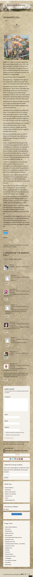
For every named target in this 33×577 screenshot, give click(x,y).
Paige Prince (13, 351)
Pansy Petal (12, 289)
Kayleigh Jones (8, 547)
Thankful (9, 247)
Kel (10, 264)
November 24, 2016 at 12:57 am (22, 353)
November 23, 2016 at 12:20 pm (22, 323)
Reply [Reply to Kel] (11, 269)
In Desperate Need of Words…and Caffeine (15, 543)
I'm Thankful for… (12, 18)
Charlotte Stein (8, 531)
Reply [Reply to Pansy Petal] (6, 299)
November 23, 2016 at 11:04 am (22, 266)
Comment (7, 397)
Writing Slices (8, 564)
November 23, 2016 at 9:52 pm (22, 306)
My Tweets (6, 509)
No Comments (16, 26)
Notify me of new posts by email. (13, 435)
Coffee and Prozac (9, 533)
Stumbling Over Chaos (10, 556)
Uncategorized (12, 245)
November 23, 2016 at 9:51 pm (22, 277)
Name (6, 415)
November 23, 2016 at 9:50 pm (22, 339)
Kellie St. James (22, 245)
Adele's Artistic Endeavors (11, 527)
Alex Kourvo (12, 322)
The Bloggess (8, 558)
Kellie (14, 224)
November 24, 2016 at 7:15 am (22, 365)
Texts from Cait (8, 496)
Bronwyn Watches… (9, 487)
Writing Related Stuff (9, 500)
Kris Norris (7, 552)
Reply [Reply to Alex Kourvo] (6, 331)
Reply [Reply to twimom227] (6, 379)
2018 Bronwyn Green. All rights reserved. (13, 574)
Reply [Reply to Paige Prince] (6, 357)
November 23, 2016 (16, 27)
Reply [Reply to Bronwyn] (7, 283)
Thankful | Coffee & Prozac (15, 259)
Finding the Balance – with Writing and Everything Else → (15, 451)
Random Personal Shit (10, 491)
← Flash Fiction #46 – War (8, 449)
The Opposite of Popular (10, 560)
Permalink (14, 247)
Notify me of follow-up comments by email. (15, 432)
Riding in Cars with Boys (10, 493)
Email (6, 421)
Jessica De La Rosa (9, 545)
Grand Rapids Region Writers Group (13, 537)
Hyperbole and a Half (10, 541)
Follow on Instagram (16, 514)
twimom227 (12, 363)
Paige (20, 224)
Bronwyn (13, 275)
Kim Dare (7, 550)
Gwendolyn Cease (9, 539)
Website (6, 427)
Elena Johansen (8, 535)
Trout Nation (8, 562)
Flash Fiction (8, 489)
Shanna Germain (9, 554)
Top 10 (6, 498)
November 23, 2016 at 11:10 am (22, 291)
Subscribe (6, 477)
